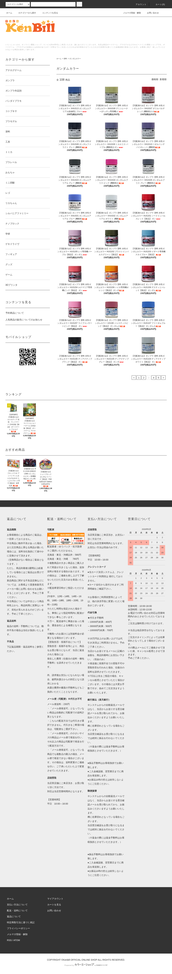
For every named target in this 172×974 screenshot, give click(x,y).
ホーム (9, 13)
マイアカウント (55, 898)
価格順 (154, 79)
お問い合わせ (151, 13)
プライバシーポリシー (18, 928)
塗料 (65, 59)
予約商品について (14, 313)
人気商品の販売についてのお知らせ (23, 319)
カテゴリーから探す (25, 13)
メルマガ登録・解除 (130, 13)
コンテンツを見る (48, 13)
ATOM (16, 940)
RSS (9, 940)
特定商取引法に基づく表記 (21, 922)
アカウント (139, 4)
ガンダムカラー (75, 59)
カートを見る (54, 904)
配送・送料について (17, 910)
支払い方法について (17, 904)
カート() (158, 4)
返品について (14, 916)
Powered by (85, 965)
